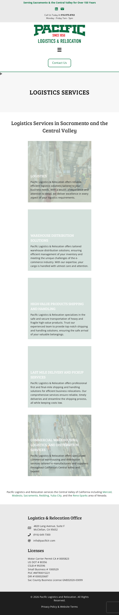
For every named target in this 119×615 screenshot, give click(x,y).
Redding (44, 495)
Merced (107, 492)
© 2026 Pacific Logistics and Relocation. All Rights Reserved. (59, 598)
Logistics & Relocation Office (55, 518)
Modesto (17, 495)
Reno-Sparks (80, 495)
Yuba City (56, 495)
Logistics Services (60, 92)
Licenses (36, 550)
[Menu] (59, 50)
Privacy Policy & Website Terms (59, 606)
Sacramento (31, 495)
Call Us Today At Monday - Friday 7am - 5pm (59, 16)
